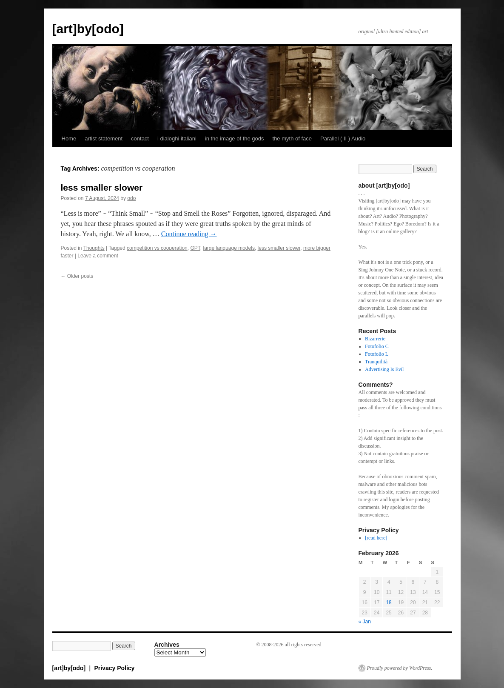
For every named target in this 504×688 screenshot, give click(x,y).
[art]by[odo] (88, 29)
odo (131, 198)
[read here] (376, 538)
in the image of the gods (234, 138)
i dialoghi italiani (176, 138)
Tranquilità (376, 362)
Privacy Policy (114, 668)
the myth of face (292, 138)
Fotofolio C (377, 346)
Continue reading (189, 233)
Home (69, 138)
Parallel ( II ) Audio (342, 138)
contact (140, 138)
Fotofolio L (376, 354)
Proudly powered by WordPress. (400, 668)
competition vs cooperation (157, 248)
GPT (195, 248)
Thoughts (94, 248)
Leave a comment (97, 256)
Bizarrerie (375, 339)
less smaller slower (102, 187)
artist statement (103, 138)
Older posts (77, 276)
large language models (228, 248)
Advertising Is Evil (384, 369)
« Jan (365, 622)
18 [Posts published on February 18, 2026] (388, 602)
